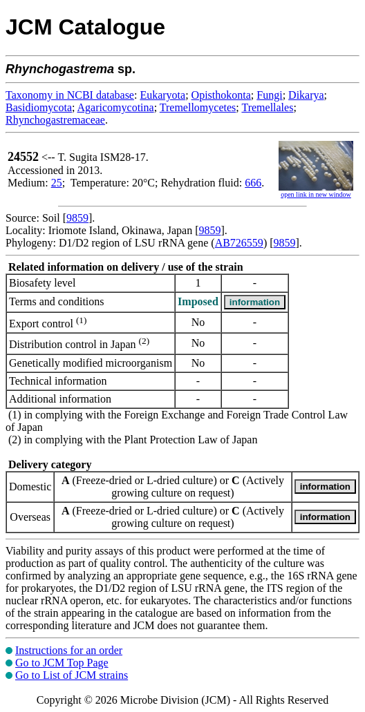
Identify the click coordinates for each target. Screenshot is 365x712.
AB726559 (239, 243)
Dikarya (306, 95)
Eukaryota (162, 95)
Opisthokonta (221, 95)
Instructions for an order (68, 650)
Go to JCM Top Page (62, 662)
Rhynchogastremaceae (55, 120)
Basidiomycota (39, 107)
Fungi (269, 95)
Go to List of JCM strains (71, 675)
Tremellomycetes (198, 107)
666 (253, 183)
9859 (77, 218)
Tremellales (267, 107)
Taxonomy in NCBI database (70, 95)
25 (56, 183)
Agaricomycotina (115, 107)
